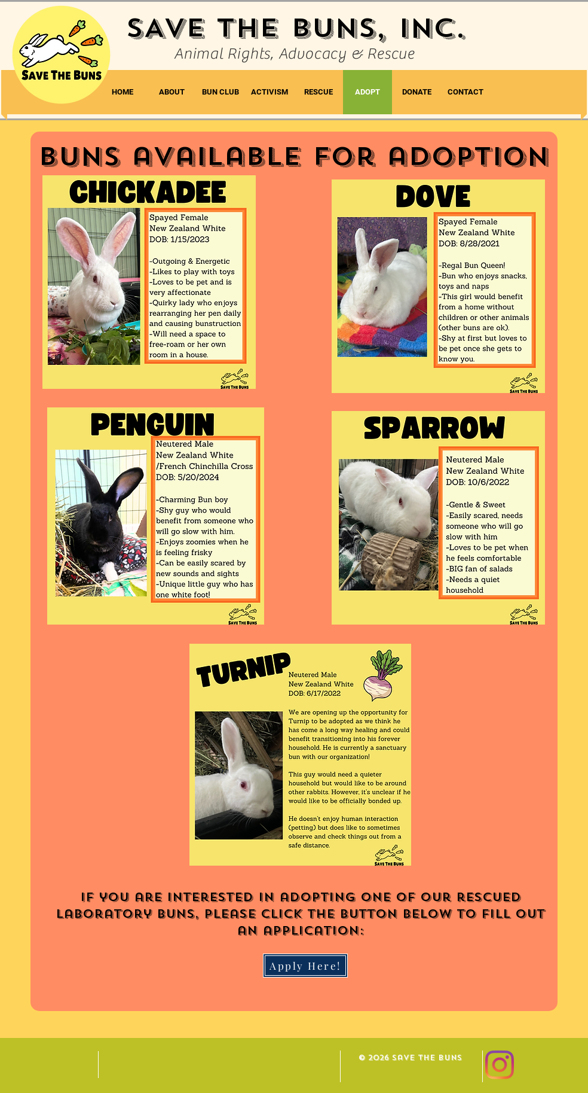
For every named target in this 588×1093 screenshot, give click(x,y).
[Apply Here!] (305, 966)
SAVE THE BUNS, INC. (295, 28)
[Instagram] (499, 1065)
